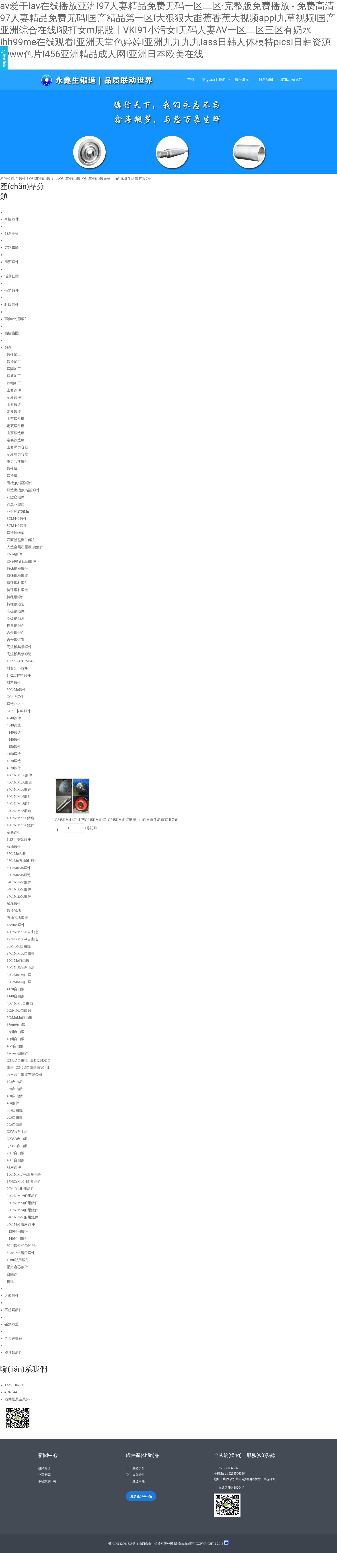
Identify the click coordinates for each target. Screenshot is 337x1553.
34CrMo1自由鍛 (19, 975)
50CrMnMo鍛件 (19, 868)
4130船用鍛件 (17, 1231)
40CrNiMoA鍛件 (19, 775)
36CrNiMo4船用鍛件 (22, 1203)
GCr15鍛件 (15, 697)
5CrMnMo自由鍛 (20, 1017)
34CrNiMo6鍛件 (19, 796)
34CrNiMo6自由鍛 (21, 953)
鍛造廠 (12, 476)
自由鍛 (12, 1274)
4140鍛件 (14, 739)
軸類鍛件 (11, 290)
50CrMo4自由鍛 (19, 982)
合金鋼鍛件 (16, 632)
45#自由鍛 (15, 1096)
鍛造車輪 (11, 233)
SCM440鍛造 (17, 526)
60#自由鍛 (15, 1117)
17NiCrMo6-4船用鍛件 (24, 1181)
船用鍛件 (14, 1167)
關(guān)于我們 (214, 79)
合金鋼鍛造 (16, 640)
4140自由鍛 (16, 996)
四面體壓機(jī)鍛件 (21, 540)
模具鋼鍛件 (16, 625)
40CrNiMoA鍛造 (19, 782)
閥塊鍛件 (14, 903)
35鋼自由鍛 (16, 1032)
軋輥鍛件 (11, 305)
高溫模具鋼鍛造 (19, 654)
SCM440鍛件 (17, 518)
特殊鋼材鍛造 (17, 590)
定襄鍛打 (14, 832)
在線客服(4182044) (231, 1487)
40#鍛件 (13, 1103)
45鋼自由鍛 (16, 1039)
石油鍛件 (14, 846)
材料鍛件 (14, 682)
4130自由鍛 (16, 989)
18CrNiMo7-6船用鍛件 (24, 1174)
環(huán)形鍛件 (16, 319)
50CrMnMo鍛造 (19, 875)
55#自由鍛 (15, 1124)
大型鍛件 (11, 1295)
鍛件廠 (12, 469)
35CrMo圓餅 (16, 853)
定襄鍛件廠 (16, 426)
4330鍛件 (14, 768)
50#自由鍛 (15, 1110)
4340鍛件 (14, 718)
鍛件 (22, 178)
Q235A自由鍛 (17, 1132)
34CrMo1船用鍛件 (21, 1224)
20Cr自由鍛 (16, 1153)
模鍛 (10, 1281)
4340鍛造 (14, 725)
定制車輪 (11, 248)
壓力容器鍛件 (17, 461)
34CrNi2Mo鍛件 (19, 889)
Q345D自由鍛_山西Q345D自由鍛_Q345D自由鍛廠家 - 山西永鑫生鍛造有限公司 (91, 178)
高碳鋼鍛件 (16, 611)
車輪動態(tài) (47, 1481)
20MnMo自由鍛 (19, 946)
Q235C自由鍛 (17, 1146)
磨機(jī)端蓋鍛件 (20, 483)
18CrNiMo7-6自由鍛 (22, 932)
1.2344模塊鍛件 (19, 839)
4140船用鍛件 (17, 1238)
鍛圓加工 (14, 369)
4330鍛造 (14, 761)
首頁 (190, 79)
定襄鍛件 (14, 397)
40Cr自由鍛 (16, 1160)
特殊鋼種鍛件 (17, 568)
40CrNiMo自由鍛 (20, 1003)
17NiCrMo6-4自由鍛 (22, 939)
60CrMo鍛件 (16, 690)
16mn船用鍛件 (18, 1260)
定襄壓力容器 (17, 454)
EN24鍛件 (14, 554)
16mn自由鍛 (16, 1025)
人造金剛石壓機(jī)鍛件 (25, 547)
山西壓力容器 (17, 447)
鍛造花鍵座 (16, 504)
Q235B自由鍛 (17, 1139)
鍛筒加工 (14, 376)
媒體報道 (44, 1468)
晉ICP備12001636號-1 (123, 1543)
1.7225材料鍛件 (19, 675)
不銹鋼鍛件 (13, 1310)
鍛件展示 (242, 79)
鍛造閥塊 (14, 911)
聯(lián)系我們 (291, 79)
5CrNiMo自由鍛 (19, 1010)
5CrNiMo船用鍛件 (21, 1253)
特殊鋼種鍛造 (17, 575)
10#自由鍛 (15, 1082)
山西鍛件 (14, 390)
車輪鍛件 (11, 219)
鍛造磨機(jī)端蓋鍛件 (23, 490)
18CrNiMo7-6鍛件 (20, 825)
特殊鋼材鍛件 (17, 583)
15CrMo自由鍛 (18, 960)
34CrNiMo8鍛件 (19, 804)
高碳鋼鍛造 (16, 618)
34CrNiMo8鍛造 (19, 811)
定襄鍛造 (14, 411)
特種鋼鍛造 (16, 604)
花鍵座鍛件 (16, 497)
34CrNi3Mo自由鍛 (21, 968)
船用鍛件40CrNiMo (22, 1246)
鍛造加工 (14, 362)
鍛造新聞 (266, 79)
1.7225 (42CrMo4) (20, 661)
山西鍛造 (14, 404)
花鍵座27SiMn (18, 511)
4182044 (10, 1392)
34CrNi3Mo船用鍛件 (22, 1217)
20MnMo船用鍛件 (20, 1189)
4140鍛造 (14, 732)
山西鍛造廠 (16, 433)
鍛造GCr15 (15, 704)
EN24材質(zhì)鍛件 (21, 561)
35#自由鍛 (15, 1089)
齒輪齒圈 (11, 333)
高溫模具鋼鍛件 (19, 647)
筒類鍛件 (11, 262)
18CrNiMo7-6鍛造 (20, 818)
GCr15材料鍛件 (19, 711)
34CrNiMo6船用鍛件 (22, 1196)
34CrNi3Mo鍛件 (19, 882)
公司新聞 (44, 1475)
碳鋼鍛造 (11, 1324)
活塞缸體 (11, 276)
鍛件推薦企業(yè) (18, 1399)
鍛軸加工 (14, 383)
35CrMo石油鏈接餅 (22, 861)
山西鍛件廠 (16, 419)
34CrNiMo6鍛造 (19, 789)
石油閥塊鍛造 (17, 918)
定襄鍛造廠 (16, 440)
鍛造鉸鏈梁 (16, 533)
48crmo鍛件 (16, 925)
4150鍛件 (14, 747)
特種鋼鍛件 (16, 597)
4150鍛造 (14, 754)
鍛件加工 (14, 354)
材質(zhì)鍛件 (17, 668)
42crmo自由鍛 (17, 1053)
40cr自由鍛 (15, 1046)
